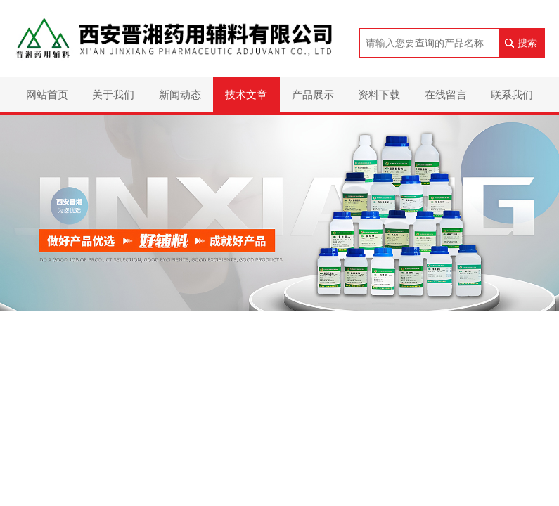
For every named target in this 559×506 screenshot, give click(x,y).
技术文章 (246, 94)
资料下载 (379, 94)
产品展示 (313, 94)
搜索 (527, 42)
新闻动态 (180, 94)
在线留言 (446, 94)
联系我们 (512, 94)
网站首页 (47, 94)
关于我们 (113, 94)
